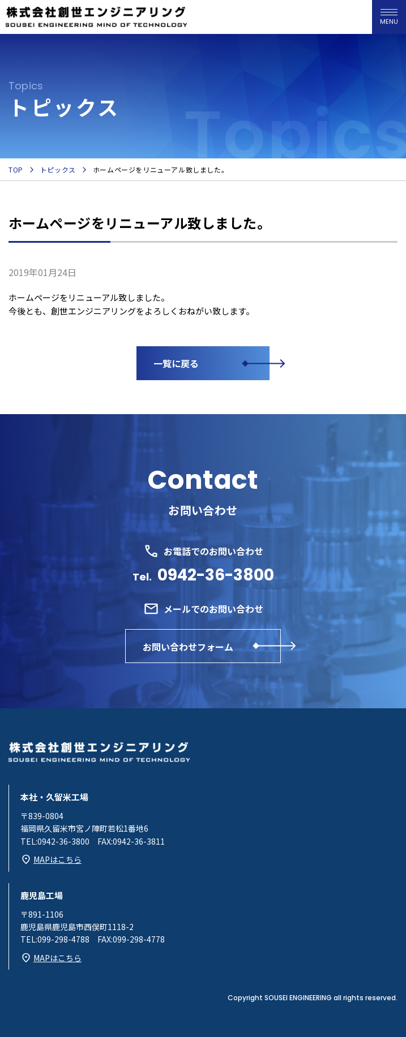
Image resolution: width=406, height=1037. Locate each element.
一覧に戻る (176, 363)
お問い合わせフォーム (188, 646)
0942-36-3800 (215, 575)
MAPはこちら (57, 859)
